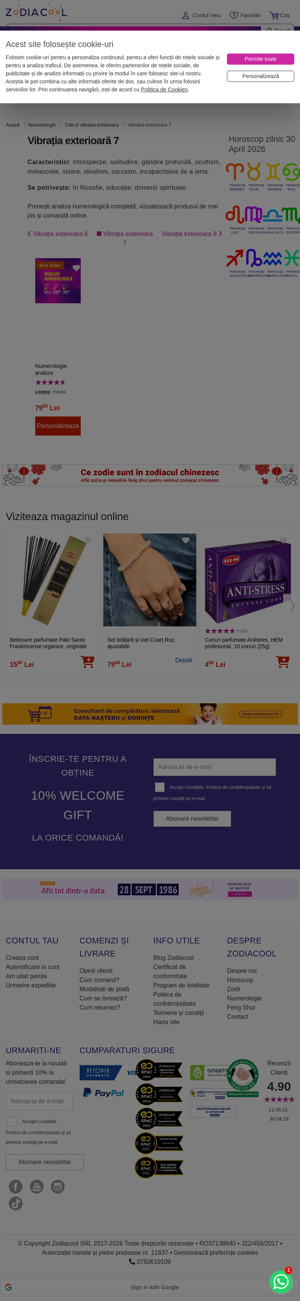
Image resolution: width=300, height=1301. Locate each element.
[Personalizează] (260, 76)
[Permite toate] (260, 59)
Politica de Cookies (164, 89)
